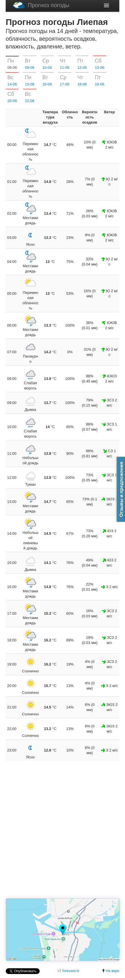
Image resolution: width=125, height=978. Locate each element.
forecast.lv (70, 971)
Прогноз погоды (41, 5)
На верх (110, 971)
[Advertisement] (62, 830)
